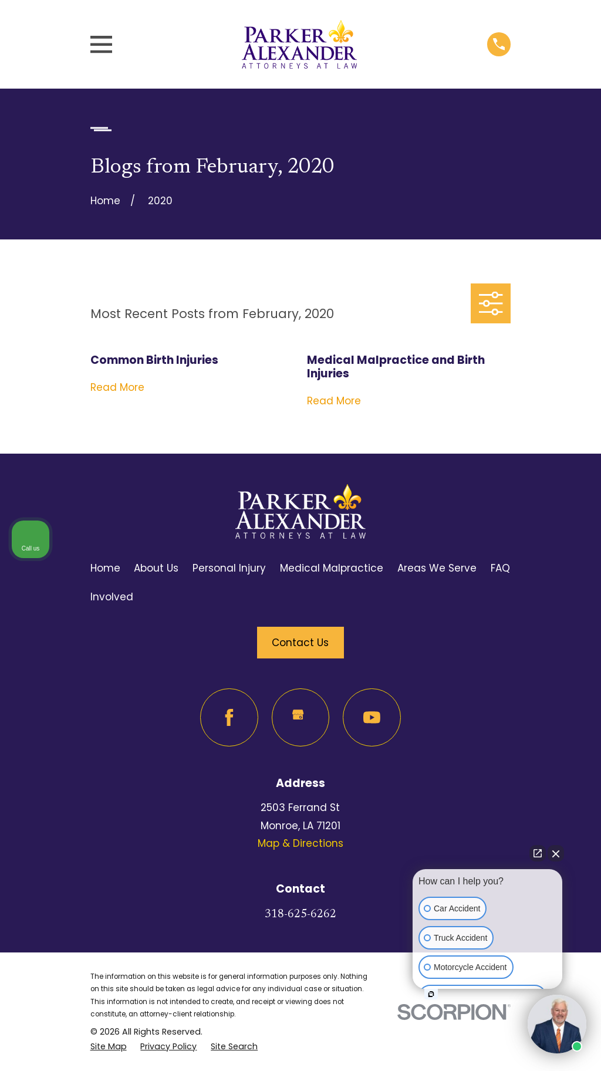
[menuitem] (108, 1046)
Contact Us (300, 643)
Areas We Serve (437, 568)
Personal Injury (229, 568)
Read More (117, 387)
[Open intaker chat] (431, 994)
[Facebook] (229, 717)
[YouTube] (372, 717)
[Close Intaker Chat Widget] (556, 853)
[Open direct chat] (537, 853)
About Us (156, 568)
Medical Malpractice (331, 568)
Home (105, 568)
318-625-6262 (300, 914)
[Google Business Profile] (301, 717)
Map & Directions (300, 843)
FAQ (500, 568)
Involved (111, 597)
